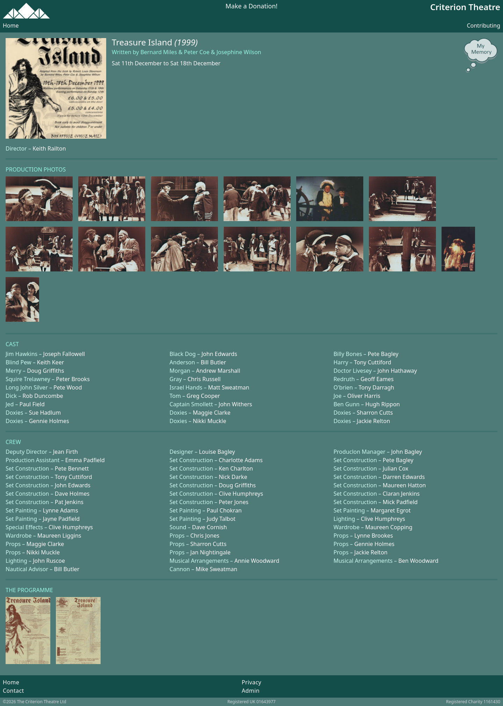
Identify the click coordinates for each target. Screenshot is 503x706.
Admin (251, 690)
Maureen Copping (388, 527)
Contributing (483, 25)
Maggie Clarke (212, 412)
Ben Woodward (418, 561)
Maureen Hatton (404, 485)
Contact (13, 690)
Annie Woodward (256, 561)
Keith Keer (50, 362)
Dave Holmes (72, 493)
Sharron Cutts (375, 412)
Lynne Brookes (373, 535)
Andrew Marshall (218, 370)
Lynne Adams (60, 510)
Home (11, 25)
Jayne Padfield (61, 519)
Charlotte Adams (241, 460)
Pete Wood (67, 387)
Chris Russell (204, 379)
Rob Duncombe (42, 396)
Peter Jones (233, 502)
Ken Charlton (236, 468)
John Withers (235, 404)
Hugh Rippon (382, 404)
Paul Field (32, 404)
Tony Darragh (376, 387)
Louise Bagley (217, 452)
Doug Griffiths (45, 370)
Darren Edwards (404, 477)
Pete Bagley (383, 354)
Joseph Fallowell (64, 354)
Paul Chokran (224, 510)
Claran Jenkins (401, 493)
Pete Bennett (72, 468)
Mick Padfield (400, 502)
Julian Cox (395, 468)
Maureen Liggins (59, 535)
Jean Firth (65, 452)
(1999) (186, 42)
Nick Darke (233, 477)
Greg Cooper (203, 396)
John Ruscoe (49, 561)
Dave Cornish (209, 527)
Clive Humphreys (241, 493)
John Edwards (219, 354)
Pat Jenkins (69, 502)
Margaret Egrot (390, 510)
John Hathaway (397, 370)
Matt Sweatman (228, 387)
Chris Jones (204, 535)
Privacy (251, 682)
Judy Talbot (221, 519)
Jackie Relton (373, 421)
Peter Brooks (73, 379)
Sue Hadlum (45, 412)
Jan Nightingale (210, 552)
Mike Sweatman (216, 569)
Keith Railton (49, 148)
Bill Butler (213, 362)
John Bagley (406, 452)
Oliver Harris (363, 396)
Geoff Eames (377, 379)
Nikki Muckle (209, 421)
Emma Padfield (85, 460)
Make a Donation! (252, 6)
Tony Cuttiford (372, 362)
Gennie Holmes (49, 421)
